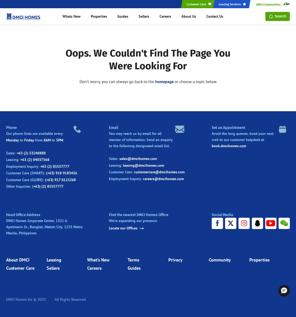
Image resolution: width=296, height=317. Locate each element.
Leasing (54, 260)
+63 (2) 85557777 (54, 166)
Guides (122, 16)
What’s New (98, 260)
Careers (165, 16)
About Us (189, 16)
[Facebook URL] (217, 223)
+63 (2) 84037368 (34, 159)
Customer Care (20, 268)
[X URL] (230, 223)
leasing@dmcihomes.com (143, 165)
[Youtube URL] (270, 223)
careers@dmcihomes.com (163, 178)
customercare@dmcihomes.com (159, 172)
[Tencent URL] (257, 223)
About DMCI (17, 260)
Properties (99, 16)
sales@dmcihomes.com (138, 158)
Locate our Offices (126, 228)
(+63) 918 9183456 (61, 173)
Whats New (71, 16)
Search (277, 16)
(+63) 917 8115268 (60, 179)
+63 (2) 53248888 (31, 153)
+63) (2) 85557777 (48, 186)
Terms (133, 260)
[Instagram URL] (244, 223)
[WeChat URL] (284, 223)
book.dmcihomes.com (229, 145)
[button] (284, 290)
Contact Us (214, 16)
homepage (164, 81)
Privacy (175, 260)
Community (220, 260)
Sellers (144, 16)
